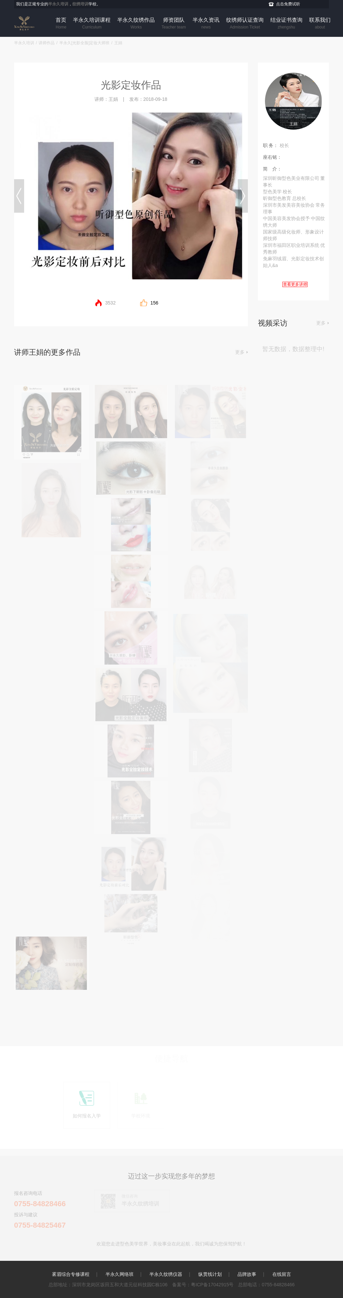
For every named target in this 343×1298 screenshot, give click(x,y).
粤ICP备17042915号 (212, 1284)
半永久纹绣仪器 (165, 1274)
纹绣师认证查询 (245, 23)
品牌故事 (246, 1274)
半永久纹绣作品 (136, 23)
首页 (61, 23)
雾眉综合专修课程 (70, 1274)
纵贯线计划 (210, 1274)
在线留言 (281, 1274)
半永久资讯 (206, 23)
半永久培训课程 (92, 23)
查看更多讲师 (295, 284)
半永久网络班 (120, 1274)
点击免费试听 (288, 4)
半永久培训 (24, 43)
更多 (240, 352)
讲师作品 (47, 43)
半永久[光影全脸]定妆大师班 (84, 43)
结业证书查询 (286, 23)
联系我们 (320, 23)
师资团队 (173, 23)
